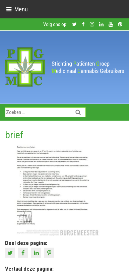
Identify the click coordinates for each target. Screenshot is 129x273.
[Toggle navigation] (16, 9)
